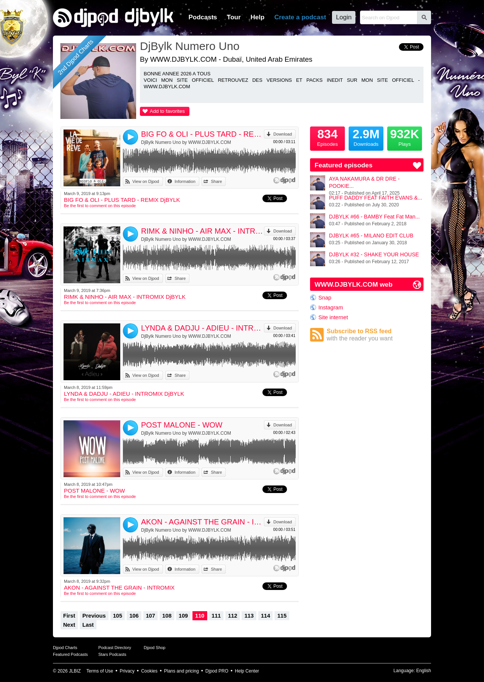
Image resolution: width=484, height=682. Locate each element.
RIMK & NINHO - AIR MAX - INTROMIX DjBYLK (202, 231)
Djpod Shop (155, 647)
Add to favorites (167, 111)
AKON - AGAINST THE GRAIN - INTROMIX (202, 522)
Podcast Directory (114, 647)
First (69, 616)
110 (199, 616)
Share (216, 181)
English (423, 670)
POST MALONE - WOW (181, 425)
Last (88, 625)
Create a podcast (300, 17)
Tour (234, 17)
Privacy (127, 671)
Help (258, 17)
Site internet (333, 317)
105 (117, 616)
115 (281, 616)
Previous (94, 616)
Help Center (247, 671)
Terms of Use (100, 671)
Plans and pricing (181, 671)
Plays (404, 136)
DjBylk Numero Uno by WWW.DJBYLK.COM (186, 142)
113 (248, 616)
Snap (324, 298)
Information (185, 181)
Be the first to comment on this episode (100, 205)
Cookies (149, 671)
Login (344, 17)
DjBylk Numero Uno (189, 46)
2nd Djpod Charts (76, 57)
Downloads (366, 136)
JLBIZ (75, 671)
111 (216, 616)
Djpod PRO (216, 671)
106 (133, 616)
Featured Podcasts (70, 654)
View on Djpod (145, 181)
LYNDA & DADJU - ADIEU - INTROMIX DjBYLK (202, 328)
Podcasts (202, 17)
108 (166, 616)
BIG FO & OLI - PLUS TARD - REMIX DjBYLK (202, 134)
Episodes (327, 136)
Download (282, 134)
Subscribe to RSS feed (375, 335)
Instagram (330, 307)
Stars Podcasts (112, 654)
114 (265, 616)
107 (150, 616)
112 (232, 616)
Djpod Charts (65, 647)
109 (183, 616)
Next (69, 625)
